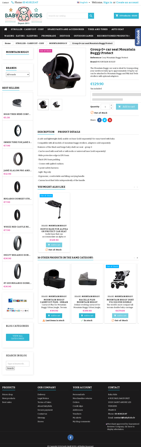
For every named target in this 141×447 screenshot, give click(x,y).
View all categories (17, 337)
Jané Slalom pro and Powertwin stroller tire (18, 170)
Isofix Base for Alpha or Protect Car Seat (87, 230)
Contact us (42, 414)
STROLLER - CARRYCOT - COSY (27, 29)
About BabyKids (45, 406)
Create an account (127, 2)
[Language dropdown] (84, 2)
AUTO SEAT (117, 29)
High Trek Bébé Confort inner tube (18, 114)
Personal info (79, 394)
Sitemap (41, 418)
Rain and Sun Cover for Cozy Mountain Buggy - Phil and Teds (54, 231)
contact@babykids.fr (124, 418)
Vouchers (77, 414)
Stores (41, 421)
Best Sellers (10, 87)
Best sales (7, 402)
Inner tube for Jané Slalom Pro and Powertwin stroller (18, 142)
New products (8, 398)
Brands (11, 68)
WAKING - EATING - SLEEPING (21, 36)
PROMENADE (48, 36)
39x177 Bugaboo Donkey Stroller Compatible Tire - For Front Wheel (18, 255)
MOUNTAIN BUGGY (17, 52)
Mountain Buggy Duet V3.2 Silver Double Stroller (120, 302)
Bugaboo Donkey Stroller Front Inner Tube (18, 199)
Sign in (107, 2)
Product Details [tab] (69, 131)
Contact (5, 3)
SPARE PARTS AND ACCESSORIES (66, 29)
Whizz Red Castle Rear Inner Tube (18, 227)
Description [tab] (46, 131)
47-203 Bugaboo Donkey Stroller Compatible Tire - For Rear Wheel (18, 283)
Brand (93, 62)
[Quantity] (105, 107)
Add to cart (126, 106)
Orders (76, 402)
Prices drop (7, 394)
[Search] (70, 16)
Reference (95, 57)
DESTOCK (65, 36)
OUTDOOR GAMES (83, 36)
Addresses (78, 410)
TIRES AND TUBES (98, 29)
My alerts (77, 418)
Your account (82, 387)
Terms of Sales (44, 402)
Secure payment (45, 410)
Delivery (41, 394)
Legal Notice (43, 398)
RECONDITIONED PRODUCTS (112, 36)
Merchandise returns (82, 398)
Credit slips (78, 406)
